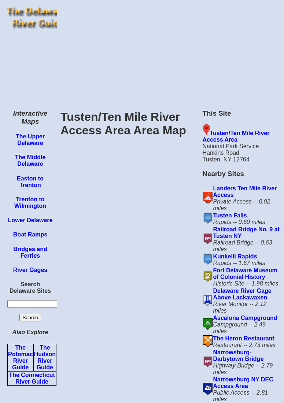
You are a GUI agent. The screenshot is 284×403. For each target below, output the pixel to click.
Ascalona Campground (245, 318)
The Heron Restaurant (243, 338)
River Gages (30, 270)
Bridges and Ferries (30, 252)
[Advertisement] (170, 51)
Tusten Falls (230, 215)
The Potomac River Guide (20, 357)
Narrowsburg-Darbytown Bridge (238, 355)
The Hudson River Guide (45, 357)
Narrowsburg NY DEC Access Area (243, 382)
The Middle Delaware (30, 160)
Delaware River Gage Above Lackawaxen (242, 294)
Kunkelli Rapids (235, 256)
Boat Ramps (30, 234)
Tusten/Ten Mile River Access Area (236, 136)
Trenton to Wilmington (30, 202)
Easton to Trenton (30, 181)
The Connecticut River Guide (32, 378)
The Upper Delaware (30, 139)
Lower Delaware (30, 220)
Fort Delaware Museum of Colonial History (245, 273)
